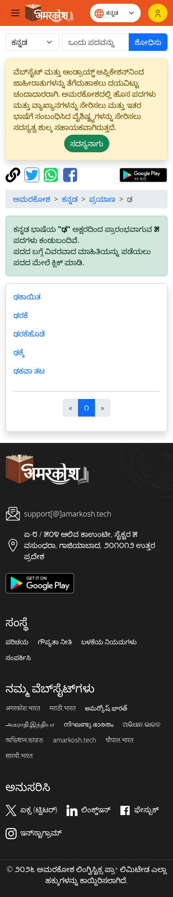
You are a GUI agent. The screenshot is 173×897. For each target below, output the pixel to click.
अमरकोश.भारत (23, 708)
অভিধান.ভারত (24, 740)
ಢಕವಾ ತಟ (29, 371)
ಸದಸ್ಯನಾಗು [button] (86, 143)
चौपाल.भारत (119, 740)
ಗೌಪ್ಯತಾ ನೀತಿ (55, 642)
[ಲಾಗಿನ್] (157, 13)
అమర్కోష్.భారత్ (106, 708)
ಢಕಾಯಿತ (27, 297)
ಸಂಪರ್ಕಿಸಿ (18, 658)
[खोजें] (95, 42)
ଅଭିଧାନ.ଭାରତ (142, 724)
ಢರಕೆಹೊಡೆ (29, 334)
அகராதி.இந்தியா (30, 724)
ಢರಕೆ (20, 315)
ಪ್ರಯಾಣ (102, 199)
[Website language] (115, 13)
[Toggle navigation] (15, 13)
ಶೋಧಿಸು (148, 42)
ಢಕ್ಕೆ (18, 352)
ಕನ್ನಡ (70, 199)
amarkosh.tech (74, 740)
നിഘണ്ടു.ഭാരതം (88, 724)
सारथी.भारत (19, 756)
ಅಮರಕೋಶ (31, 199)
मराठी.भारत (62, 708)
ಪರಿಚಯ (17, 642)
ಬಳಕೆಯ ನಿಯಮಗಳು (109, 642)
